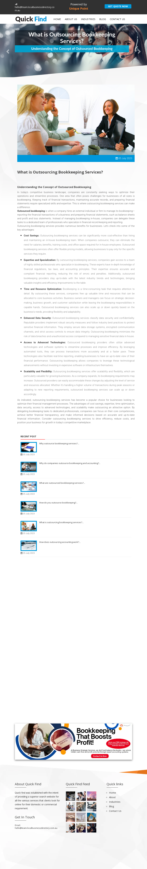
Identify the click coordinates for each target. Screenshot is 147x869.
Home (57, 19)
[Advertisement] (73, 609)
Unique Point (78, 8)
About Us (71, 19)
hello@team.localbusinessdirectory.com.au (36, 827)
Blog (102, 19)
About (112, 797)
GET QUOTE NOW (118, 6)
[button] (7, 50)
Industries (88, 19)
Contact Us (117, 19)
